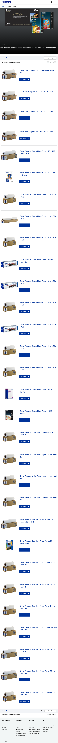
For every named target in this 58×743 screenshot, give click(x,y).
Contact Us (32, 741)
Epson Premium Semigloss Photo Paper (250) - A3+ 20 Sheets (37, 542)
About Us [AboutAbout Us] (45, 723)
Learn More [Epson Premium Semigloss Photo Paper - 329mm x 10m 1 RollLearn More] (23, 636)
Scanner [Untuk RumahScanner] (4, 727)
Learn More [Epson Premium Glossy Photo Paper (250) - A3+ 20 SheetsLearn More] (23, 181)
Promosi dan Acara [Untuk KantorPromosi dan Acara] (20, 735)
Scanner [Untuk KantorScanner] (18, 727)
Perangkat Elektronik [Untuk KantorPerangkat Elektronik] (21, 733)
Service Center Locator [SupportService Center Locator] (34, 729)
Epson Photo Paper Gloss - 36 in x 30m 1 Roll (36, 111)
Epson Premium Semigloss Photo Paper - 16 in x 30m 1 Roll (37, 563)
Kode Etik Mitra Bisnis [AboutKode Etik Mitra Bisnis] (48, 727)
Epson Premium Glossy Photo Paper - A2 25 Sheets (36, 391)
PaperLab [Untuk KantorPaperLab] (18, 731)
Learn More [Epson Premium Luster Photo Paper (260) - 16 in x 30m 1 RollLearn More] (23, 441)
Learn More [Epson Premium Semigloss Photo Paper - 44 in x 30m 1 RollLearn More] (23, 701)
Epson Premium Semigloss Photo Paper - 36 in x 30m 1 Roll (37, 651)
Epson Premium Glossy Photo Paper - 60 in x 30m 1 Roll (38, 369)
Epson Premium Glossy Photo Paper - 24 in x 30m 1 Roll (38, 217)
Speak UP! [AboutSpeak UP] (45, 731)
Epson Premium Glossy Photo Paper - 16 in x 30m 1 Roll (38, 196)
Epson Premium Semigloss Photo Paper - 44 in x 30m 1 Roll (37, 693)
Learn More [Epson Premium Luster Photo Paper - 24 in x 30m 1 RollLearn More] (23, 463)
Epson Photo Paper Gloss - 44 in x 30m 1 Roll (36, 132)
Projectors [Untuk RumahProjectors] (4, 725)
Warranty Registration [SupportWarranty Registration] (34, 731)
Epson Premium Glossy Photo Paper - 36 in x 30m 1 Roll (38, 282)
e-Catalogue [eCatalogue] (51, 741)
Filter (3, 58)
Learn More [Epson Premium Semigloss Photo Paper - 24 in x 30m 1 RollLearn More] (23, 593)
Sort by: (42, 58)
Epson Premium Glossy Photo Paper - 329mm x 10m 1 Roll (37, 261)
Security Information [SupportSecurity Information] (34, 733)
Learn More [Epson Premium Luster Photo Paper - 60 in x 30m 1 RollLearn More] (23, 506)
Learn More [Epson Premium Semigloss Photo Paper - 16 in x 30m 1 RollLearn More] (23, 571)
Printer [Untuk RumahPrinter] (3, 723)
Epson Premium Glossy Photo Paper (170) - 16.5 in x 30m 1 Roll (38, 152)
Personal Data (45, 741)
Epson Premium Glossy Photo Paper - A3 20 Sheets (36, 412)
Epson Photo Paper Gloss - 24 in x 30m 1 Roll (36, 92)
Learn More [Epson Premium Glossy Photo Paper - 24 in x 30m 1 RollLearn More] (23, 225)
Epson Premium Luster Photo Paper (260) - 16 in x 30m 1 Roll (38, 434)
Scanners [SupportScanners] (31, 727)
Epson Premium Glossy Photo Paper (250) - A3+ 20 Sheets (37, 174)
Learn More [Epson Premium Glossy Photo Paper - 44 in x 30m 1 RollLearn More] (23, 333)
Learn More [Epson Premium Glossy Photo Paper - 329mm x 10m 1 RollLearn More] (23, 268)
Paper (3, 6)
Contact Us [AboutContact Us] (45, 729)
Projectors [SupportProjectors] (31, 725)
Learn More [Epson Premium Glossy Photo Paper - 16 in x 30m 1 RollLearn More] (23, 203)
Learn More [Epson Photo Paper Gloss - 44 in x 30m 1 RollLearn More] (23, 138)
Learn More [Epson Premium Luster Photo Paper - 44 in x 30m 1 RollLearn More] (23, 485)
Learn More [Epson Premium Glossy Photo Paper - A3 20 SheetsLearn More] (23, 420)
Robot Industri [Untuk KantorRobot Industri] (19, 729)
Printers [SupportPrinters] (31, 723)
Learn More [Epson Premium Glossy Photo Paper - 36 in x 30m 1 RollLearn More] (23, 290)
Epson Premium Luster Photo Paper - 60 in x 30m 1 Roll (38, 499)
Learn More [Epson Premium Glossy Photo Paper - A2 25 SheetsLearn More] (23, 398)
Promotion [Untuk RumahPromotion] (4, 729)
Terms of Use (38, 741)
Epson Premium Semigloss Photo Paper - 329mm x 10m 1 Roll (38, 628)
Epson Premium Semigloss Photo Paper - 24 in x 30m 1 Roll (37, 586)
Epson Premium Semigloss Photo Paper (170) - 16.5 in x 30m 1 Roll (37, 521)
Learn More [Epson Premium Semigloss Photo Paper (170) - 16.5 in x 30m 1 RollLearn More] (23, 528)
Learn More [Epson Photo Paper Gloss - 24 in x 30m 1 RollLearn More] (23, 98)
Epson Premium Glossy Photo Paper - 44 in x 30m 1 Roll (38, 326)
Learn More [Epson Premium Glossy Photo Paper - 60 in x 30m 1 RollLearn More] (23, 376)
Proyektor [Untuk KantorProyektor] (18, 725)
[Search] (51, 2)
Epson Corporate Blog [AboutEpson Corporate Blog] (48, 725)
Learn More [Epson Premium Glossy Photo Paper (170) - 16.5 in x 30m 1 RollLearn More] (23, 160)
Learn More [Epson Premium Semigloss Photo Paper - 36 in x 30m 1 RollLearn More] (23, 658)
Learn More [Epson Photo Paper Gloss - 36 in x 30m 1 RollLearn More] (23, 118)
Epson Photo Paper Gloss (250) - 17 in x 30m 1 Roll (37, 71)
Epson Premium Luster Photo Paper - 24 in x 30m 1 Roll (38, 456)
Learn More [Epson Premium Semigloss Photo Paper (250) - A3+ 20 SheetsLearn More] (23, 549)
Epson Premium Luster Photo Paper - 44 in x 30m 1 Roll (38, 477)
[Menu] (55, 2)
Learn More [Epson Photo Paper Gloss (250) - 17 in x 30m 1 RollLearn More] (23, 79)
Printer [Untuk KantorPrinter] (17, 723)
